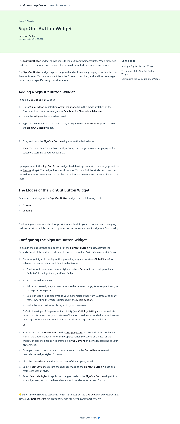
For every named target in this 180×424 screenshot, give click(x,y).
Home (22, 21)
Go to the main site (60, 5)
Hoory (94, 417)
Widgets (30, 21)
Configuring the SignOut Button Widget (140, 78)
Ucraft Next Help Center (32, 5)
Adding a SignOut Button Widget (137, 66)
